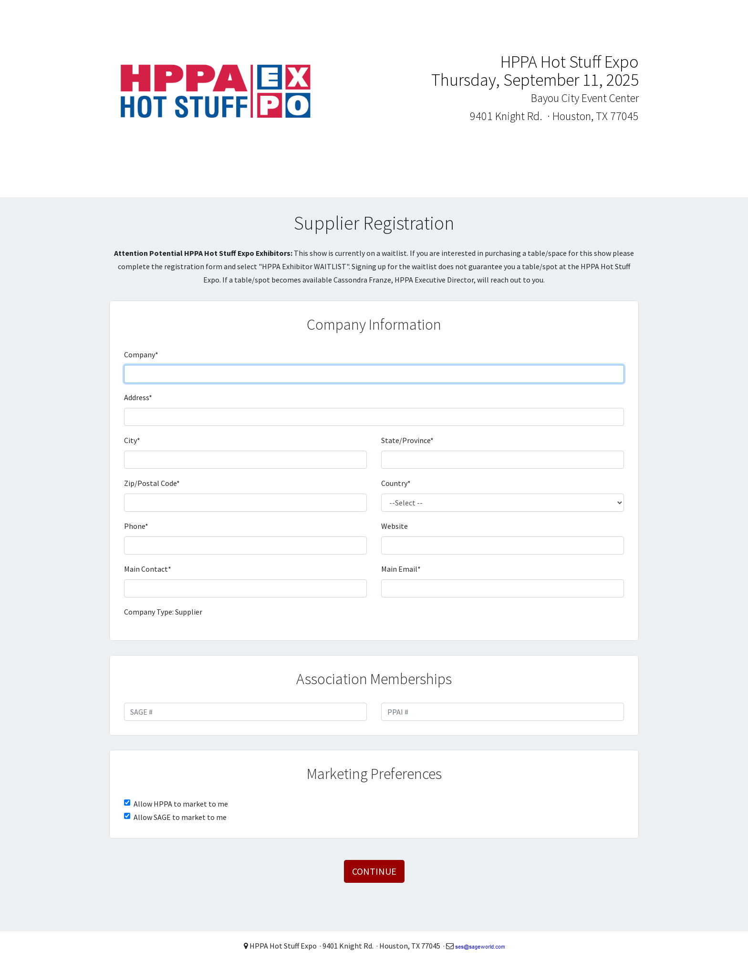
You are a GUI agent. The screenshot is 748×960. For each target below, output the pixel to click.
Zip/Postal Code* (152, 483)
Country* (396, 483)
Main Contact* (147, 569)
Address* (138, 397)
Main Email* (401, 569)
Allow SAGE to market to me (180, 817)
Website (394, 526)
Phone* (136, 526)
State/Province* (407, 440)
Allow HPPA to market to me (181, 803)
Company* (141, 354)
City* (132, 440)
